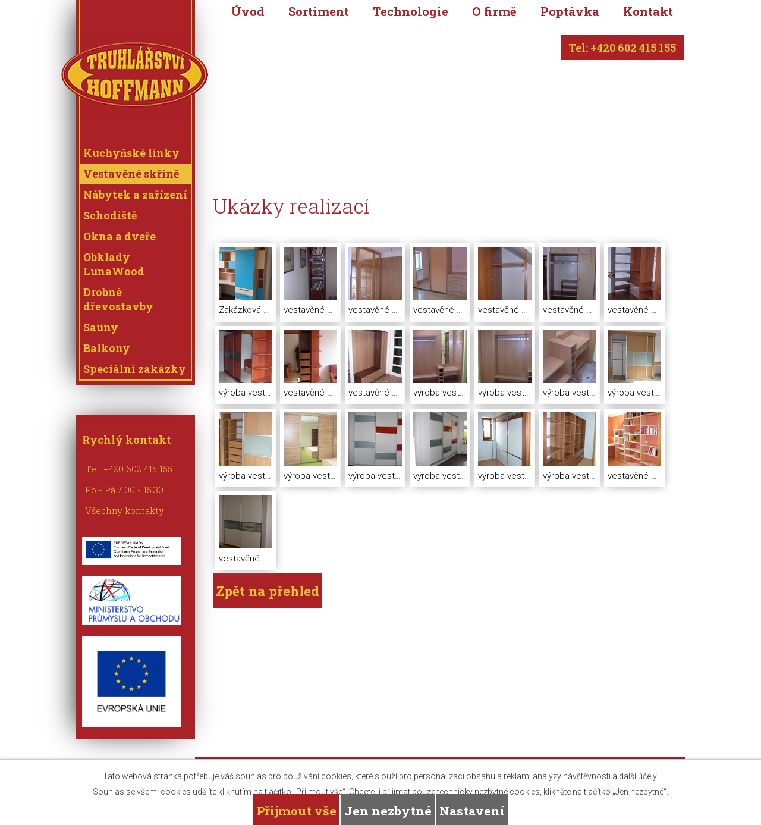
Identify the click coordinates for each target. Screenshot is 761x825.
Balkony (106, 348)
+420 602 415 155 (137, 469)
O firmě (494, 11)
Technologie (410, 11)
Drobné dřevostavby (118, 299)
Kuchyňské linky (131, 153)
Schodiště (110, 215)
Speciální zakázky (134, 369)
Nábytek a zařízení (135, 194)
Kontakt (648, 11)
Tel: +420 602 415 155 (622, 47)
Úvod (248, 11)
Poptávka (569, 11)
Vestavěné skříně (131, 174)
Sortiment (318, 11)
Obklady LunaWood (113, 264)
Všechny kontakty (124, 510)
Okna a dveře (119, 236)
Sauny (100, 327)
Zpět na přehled (267, 591)
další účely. (638, 776)
